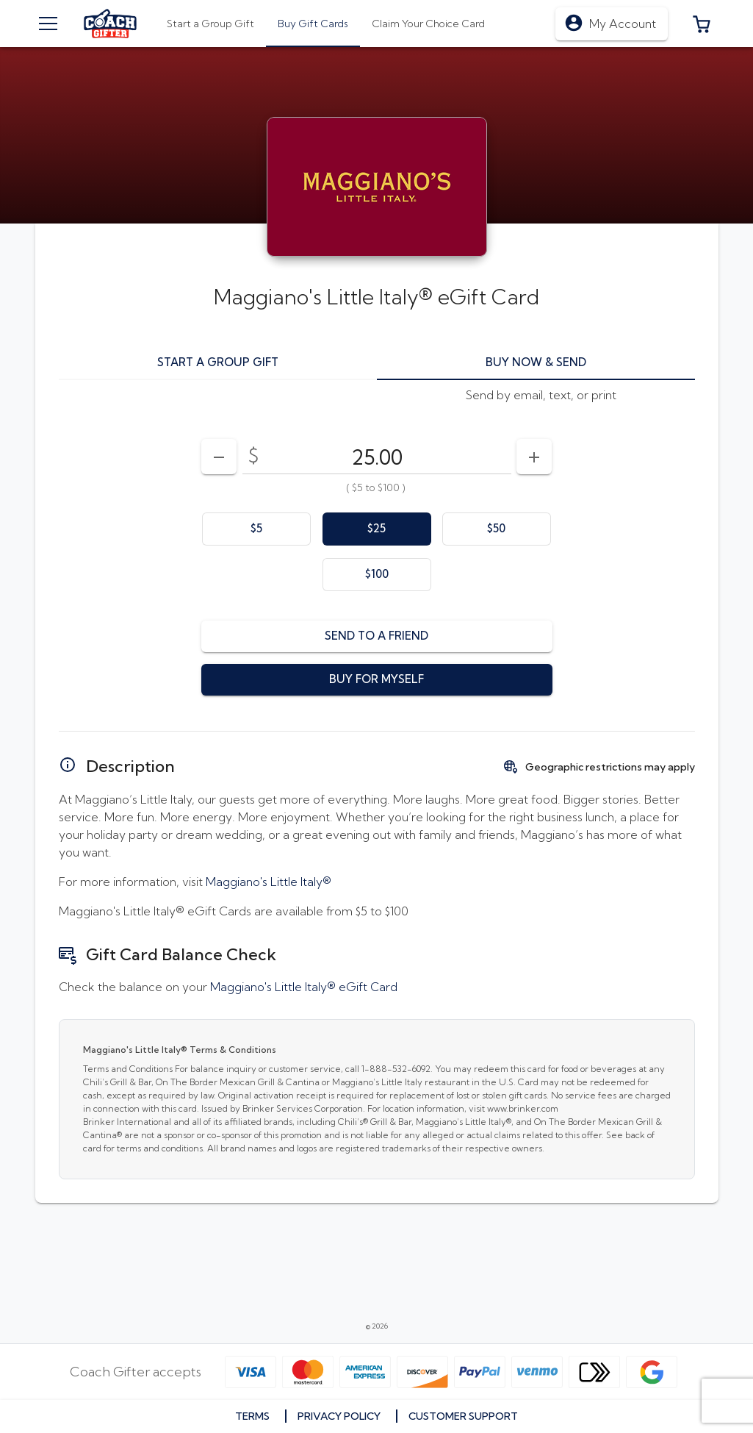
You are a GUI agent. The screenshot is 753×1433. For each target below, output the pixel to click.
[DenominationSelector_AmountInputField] (376, 456)
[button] (702, 23)
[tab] (313, 23)
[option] (256, 529)
